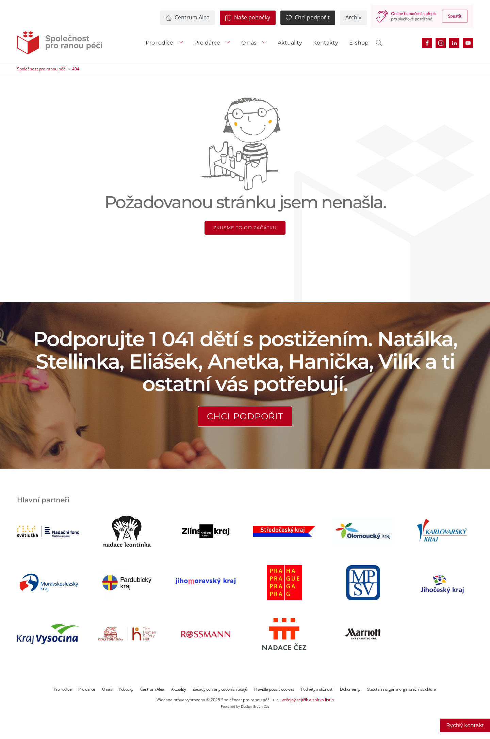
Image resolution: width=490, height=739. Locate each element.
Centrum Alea (152, 689)
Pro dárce (207, 42)
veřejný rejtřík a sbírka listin (308, 700)
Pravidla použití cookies (274, 689)
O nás (249, 42)
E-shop (359, 42)
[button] (187, 18)
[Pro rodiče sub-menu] (182, 43)
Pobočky (126, 689)
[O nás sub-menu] (266, 43)
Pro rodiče (159, 42)
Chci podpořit (245, 416)
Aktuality (290, 42)
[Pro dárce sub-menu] (229, 43)
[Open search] (379, 42)
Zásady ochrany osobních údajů (220, 689)
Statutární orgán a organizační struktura (401, 689)
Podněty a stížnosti (317, 689)
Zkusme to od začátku (245, 227)
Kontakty (325, 42)
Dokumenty (350, 689)
